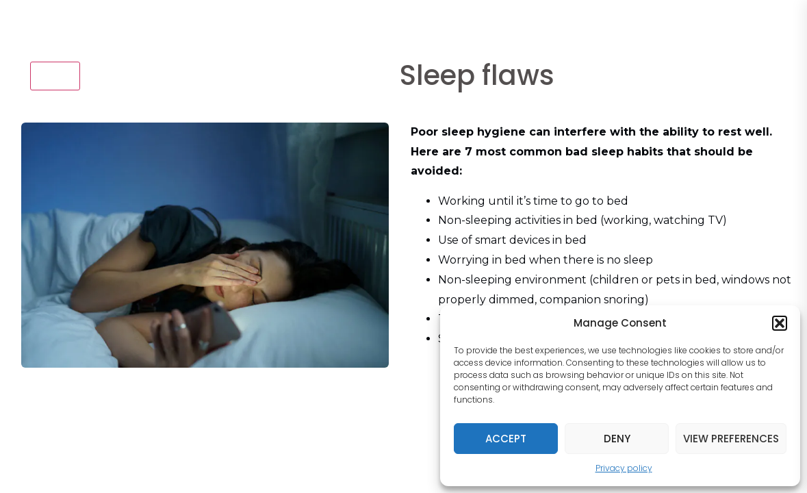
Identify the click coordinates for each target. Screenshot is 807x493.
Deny (617, 438)
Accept (505, 438)
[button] (779, 323)
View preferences (731, 438)
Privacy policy (623, 468)
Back (55, 75)
